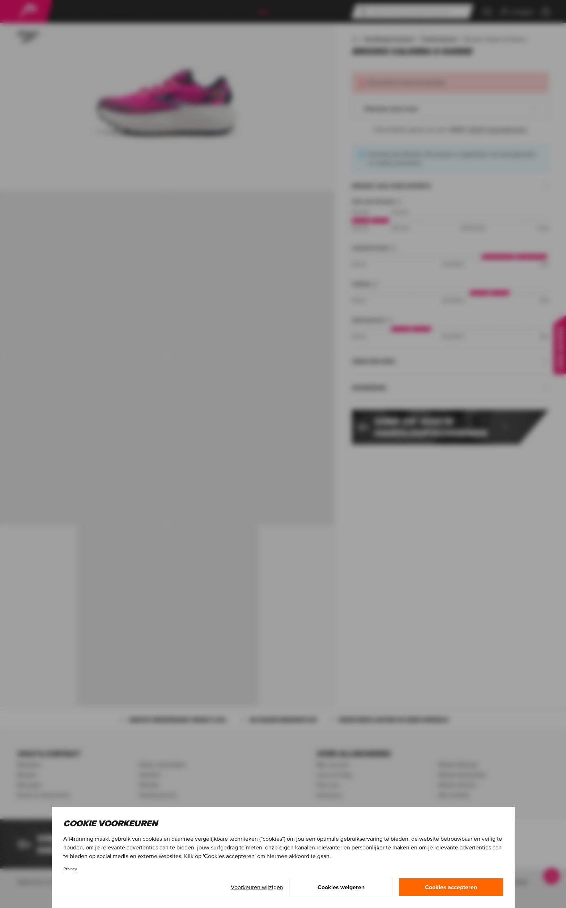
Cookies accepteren (451, 887)
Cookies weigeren (341, 887)
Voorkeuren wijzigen (257, 887)
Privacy (70, 868)
